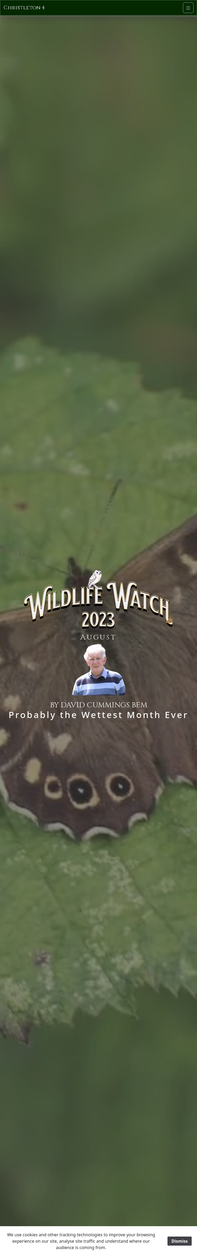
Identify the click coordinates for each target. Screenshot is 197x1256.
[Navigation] (188, 7)
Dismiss (179, 1241)
